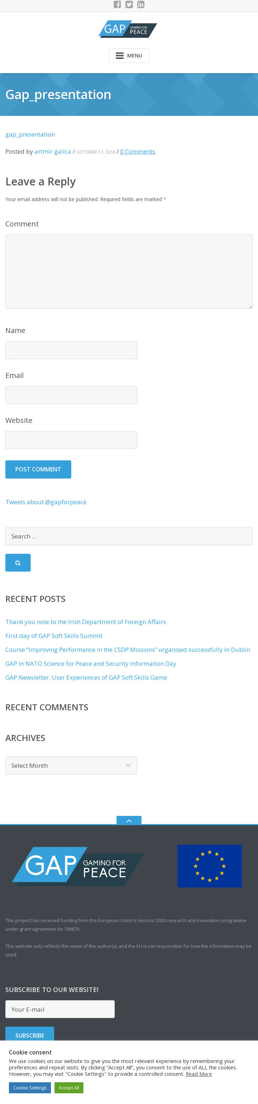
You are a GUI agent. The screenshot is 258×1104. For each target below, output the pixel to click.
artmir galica (53, 151)
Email (14, 375)
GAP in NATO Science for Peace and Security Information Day (90, 663)
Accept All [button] (69, 1087)
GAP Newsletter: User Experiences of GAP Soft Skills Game (86, 677)
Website (18, 420)
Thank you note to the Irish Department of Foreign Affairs (85, 622)
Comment (22, 224)
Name (15, 330)
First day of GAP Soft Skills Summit (54, 636)
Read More (199, 1073)
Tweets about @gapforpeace (46, 502)
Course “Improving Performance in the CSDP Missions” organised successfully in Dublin (127, 649)
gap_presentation (30, 134)
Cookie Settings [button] (30, 1087)
